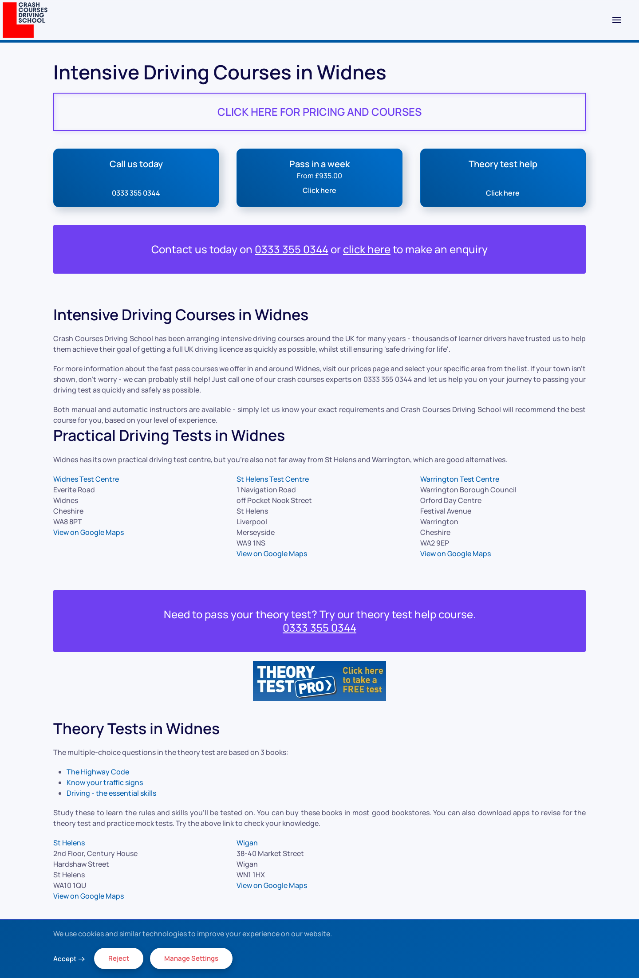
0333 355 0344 (291, 249)
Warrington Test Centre (459, 479)
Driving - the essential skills (111, 793)
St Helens (69, 843)
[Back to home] (25, 20)
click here (366, 249)
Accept (64, 958)
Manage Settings (191, 958)
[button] (616, 20)
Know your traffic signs (105, 782)
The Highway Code (98, 772)
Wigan (247, 843)
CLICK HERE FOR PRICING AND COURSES (319, 111)
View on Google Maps (88, 532)
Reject (118, 958)
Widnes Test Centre (86, 479)
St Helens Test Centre (273, 479)
